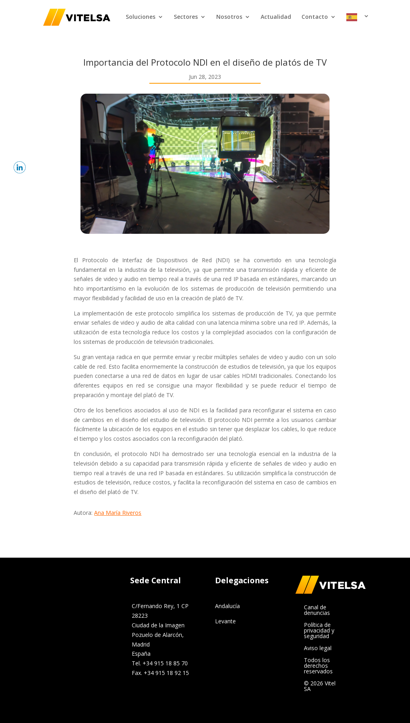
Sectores (186, 17)
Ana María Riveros (117, 512)
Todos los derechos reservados (318, 666)
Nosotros (229, 17)
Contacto (314, 17)
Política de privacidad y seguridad (319, 631)
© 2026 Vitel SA (320, 687)
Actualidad (276, 17)
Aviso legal (318, 648)
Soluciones (140, 17)
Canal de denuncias (317, 611)
